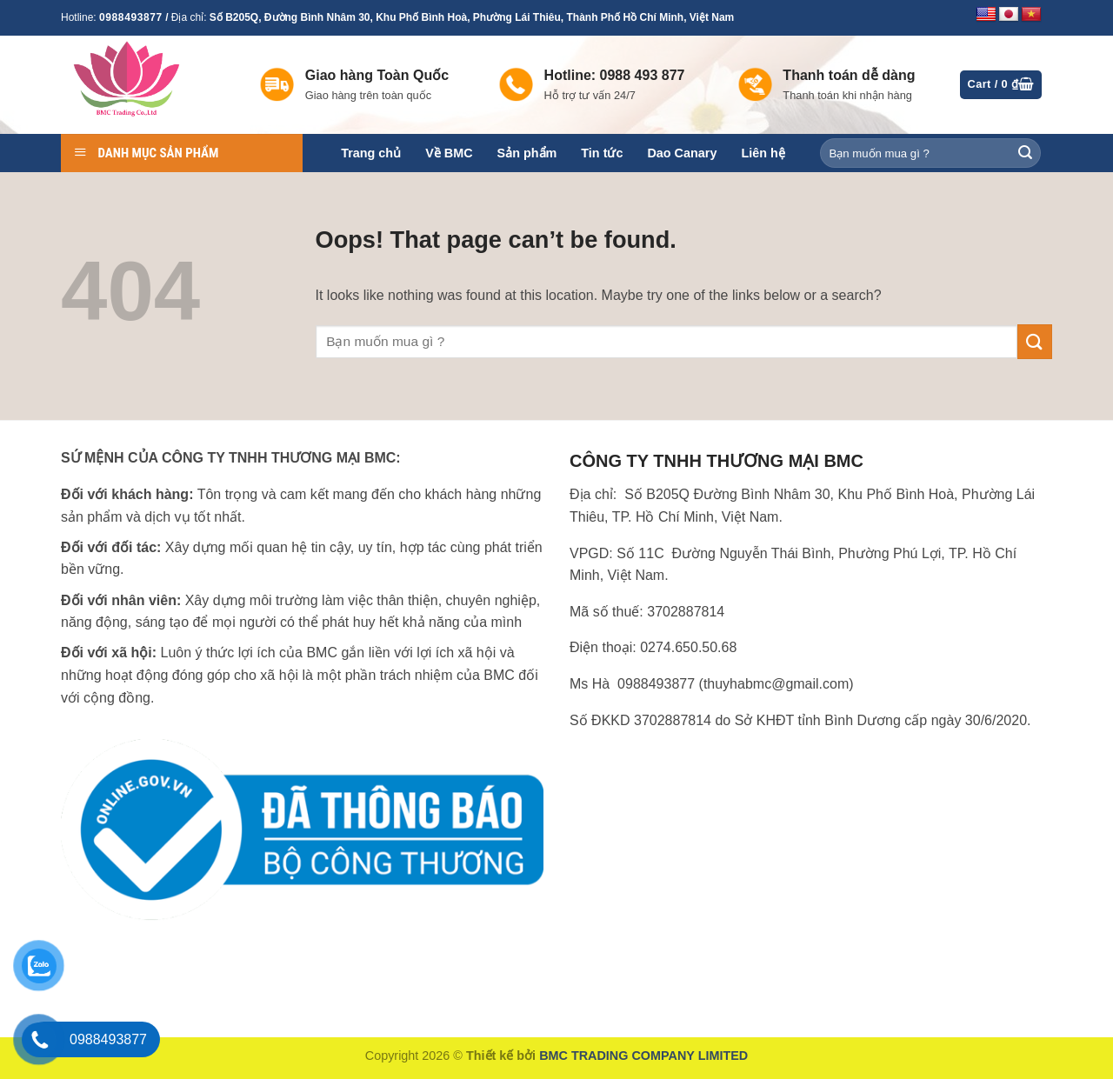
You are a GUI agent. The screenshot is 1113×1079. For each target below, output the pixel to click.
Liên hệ (762, 153)
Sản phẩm (527, 153)
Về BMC (448, 153)
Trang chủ (371, 153)
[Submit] (1025, 153)
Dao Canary (681, 153)
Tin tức (602, 153)
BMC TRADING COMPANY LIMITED (643, 1055)
